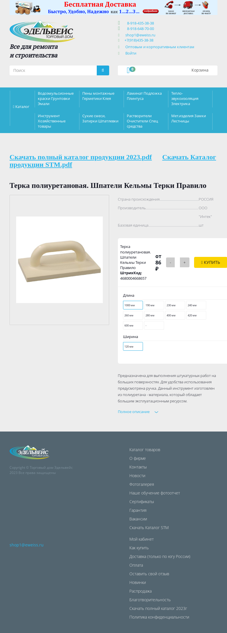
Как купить (139, 547)
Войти (130, 53)
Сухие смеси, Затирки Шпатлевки (100, 118)
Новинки (137, 582)
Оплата (136, 565)
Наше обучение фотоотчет (154, 493)
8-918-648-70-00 (139, 28)
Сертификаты (141, 501)
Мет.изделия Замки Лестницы (188, 118)
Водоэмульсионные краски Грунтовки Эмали (56, 98)
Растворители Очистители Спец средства (142, 121)
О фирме (137, 458)
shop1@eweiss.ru (140, 35)
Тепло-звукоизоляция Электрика (184, 98)
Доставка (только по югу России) (159, 556)
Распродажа (140, 591)
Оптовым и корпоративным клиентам (159, 46)
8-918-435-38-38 (139, 23)
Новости (137, 475)
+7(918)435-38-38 (138, 40)
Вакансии (138, 519)
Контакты (138, 467)
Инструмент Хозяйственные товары (52, 121)
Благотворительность (150, 599)
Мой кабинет (141, 539)
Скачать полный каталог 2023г (158, 608)
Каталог (22, 106)
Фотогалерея (141, 484)
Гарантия (137, 510)
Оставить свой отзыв (149, 573)
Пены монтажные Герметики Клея (98, 96)
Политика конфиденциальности (159, 617)
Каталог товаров (144, 449)
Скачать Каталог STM (149, 527)
